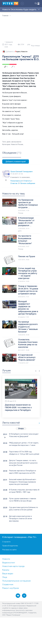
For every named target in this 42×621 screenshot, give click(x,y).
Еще (38, 9)
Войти (38, 3)
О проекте (6, 542)
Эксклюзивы (17, 9)
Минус (8, 180)
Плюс (3, 180)
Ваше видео (7, 574)
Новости (6, 9)
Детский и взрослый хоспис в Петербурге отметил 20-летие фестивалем (20, 518)
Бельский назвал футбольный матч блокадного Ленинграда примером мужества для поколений (22, 481)
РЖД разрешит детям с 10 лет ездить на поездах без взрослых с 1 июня (24, 444)
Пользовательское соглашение (16, 581)
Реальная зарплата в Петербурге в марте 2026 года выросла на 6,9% (22, 472)
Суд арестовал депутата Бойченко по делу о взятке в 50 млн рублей (23, 508)
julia (28, 44)
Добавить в (14, 51)
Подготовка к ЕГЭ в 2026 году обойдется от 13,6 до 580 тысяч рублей (24, 453)
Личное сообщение (27, 183)
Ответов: (14, 183)
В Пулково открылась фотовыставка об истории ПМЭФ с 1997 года (24, 491)
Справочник (7, 584)
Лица (4, 577)
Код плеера (35, 46)
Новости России (17, 144)
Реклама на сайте (9, 549)
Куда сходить (29, 9)
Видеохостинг (8, 563)
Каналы (5, 570)
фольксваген (16, 142)
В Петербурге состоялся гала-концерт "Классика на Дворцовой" (24, 435)
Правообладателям (10, 545)
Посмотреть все (11, 155)
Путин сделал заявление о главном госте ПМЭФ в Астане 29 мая (22, 499)
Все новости (38, 423)
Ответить (27, 181)
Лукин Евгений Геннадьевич (21, 172)
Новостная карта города (13, 566)
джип (9, 142)
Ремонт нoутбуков (10, 588)
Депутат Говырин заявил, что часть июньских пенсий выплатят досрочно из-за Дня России (23, 462)
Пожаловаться (16, 181)
